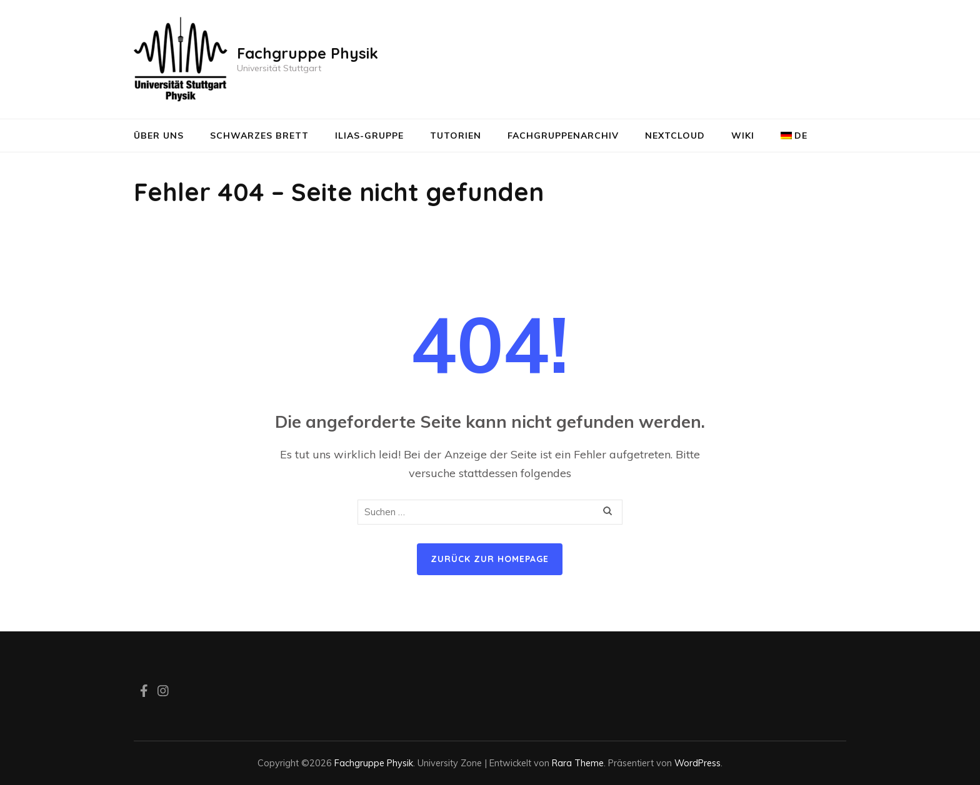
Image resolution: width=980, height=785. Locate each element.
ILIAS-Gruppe (369, 135)
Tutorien (455, 135)
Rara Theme (578, 763)
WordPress (697, 763)
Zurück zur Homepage (490, 559)
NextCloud (675, 135)
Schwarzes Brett (259, 135)
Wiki (742, 135)
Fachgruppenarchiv (563, 135)
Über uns (159, 135)
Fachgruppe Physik (307, 53)
